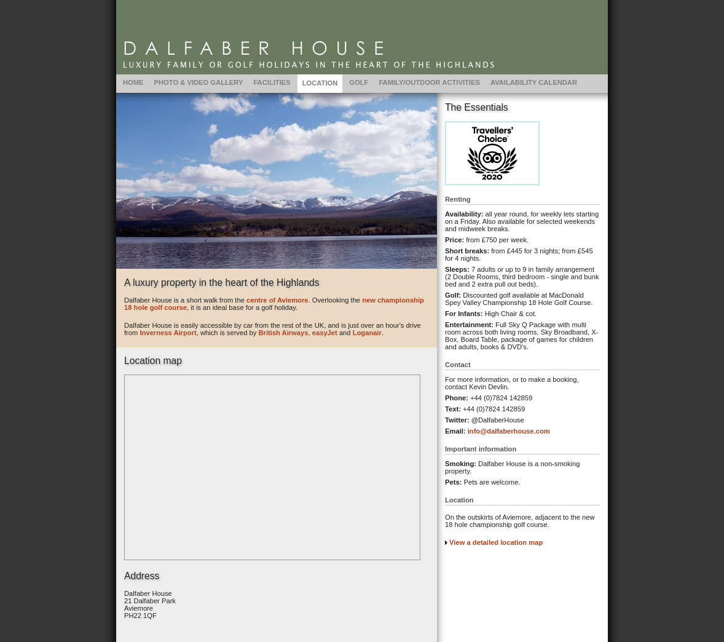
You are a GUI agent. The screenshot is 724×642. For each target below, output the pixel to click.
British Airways (283, 332)
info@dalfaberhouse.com (509, 431)
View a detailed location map (496, 542)
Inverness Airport (168, 332)
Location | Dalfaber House (362, 37)
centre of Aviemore (277, 300)
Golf (358, 82)
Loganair (367, 332)
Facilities (271, 82)
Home (133, 82)
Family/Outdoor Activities (429, 82)
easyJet (324, 332)
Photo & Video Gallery (198, 82)
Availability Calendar (533, 82)
